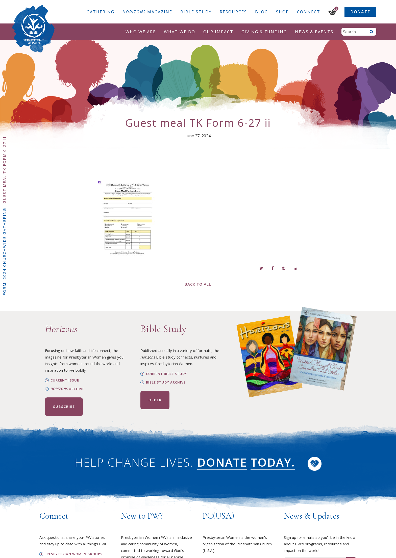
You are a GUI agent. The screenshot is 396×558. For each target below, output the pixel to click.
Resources (233, 12)
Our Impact (218, 32)
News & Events (314, 32)
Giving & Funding (264, 32)
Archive (67, 389)
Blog (261, 12)
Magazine (147, 12)
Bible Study (196, 12)
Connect (308, 12)
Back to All (198, 284)
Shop (282, 12)
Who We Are (141, 32)
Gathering (100, 12)
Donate (360, 12)
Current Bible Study (166, 373)
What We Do (179, 32)
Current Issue (65, 380)
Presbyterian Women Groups (73, 554)
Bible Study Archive (166, 382)
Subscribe (64, 406)
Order (155, 400)
